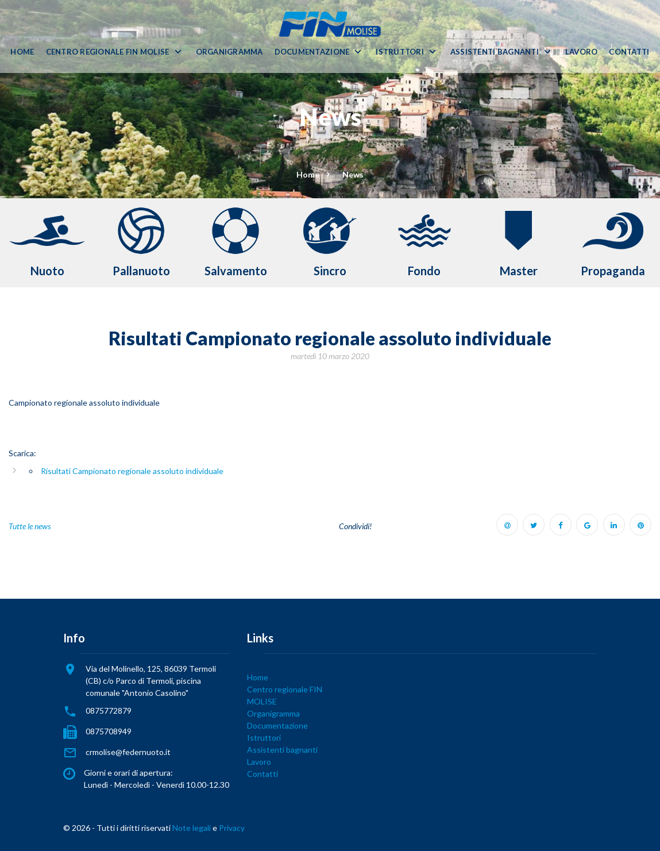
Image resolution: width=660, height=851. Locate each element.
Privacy (232, 828)
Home (22, 52)
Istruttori (400, 52)
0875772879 (109, 710)
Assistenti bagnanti (494, 52)
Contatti (629, 52)
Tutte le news (30, 526)
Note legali (191, 828)
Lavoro (581, 52)
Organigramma (229, 52)
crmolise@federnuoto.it (128, 752)
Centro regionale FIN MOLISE (107, 52)
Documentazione (312, 52)
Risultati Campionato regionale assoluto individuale (132, 471)
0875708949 (109, 731)
